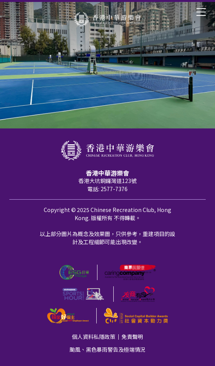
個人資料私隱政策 (93, 336)
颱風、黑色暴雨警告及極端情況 (107, 349)
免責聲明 (132, 336)
